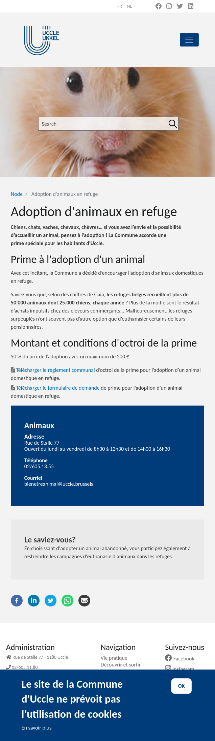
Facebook (182, 658)
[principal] (189, 40)
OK (181, 692)
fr (119, 6)
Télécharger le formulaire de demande (57, 388)
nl (129, 6)
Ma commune (118, 672)
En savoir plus (37, 734)
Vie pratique (116, 658)
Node (17, 194)
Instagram (182, 669)
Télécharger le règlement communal (55, 370)
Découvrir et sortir (123, 664)
